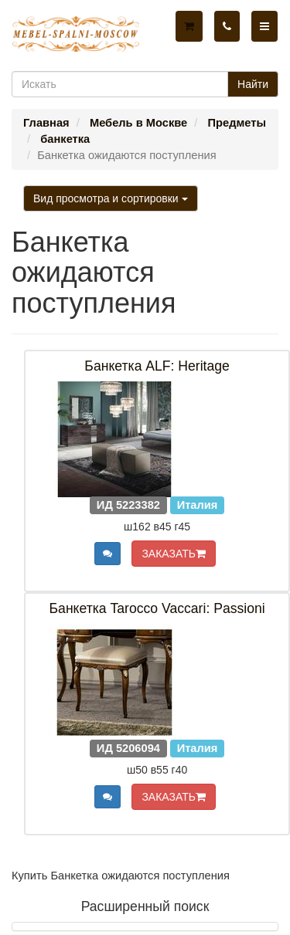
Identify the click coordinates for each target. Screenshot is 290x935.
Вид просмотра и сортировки (110, 198)
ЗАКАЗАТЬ (174, 553)
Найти (252, 84)
